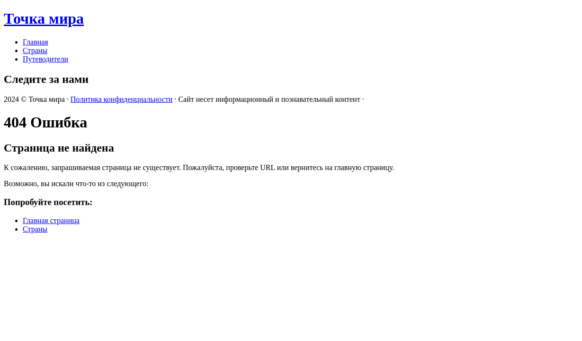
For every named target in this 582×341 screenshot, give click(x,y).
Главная (35, 42)
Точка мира (44, 18)
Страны (35, 50)
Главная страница (51, 220)
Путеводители (45, 59)
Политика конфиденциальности (122, 99)
